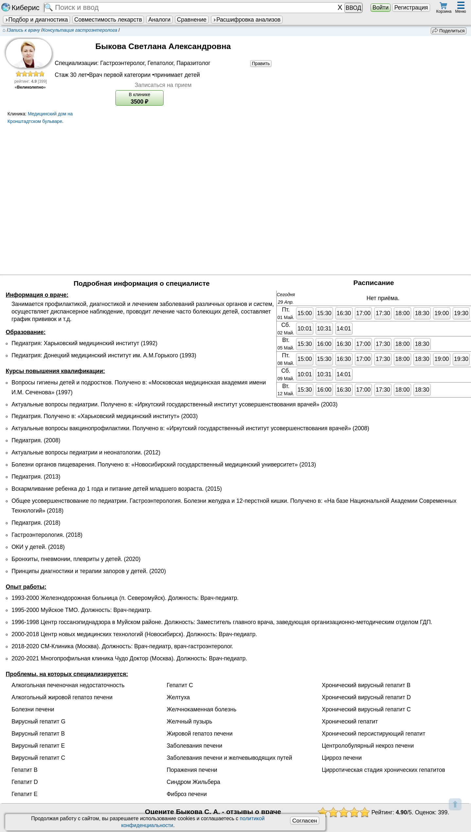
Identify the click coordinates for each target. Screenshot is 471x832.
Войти (381, 7)
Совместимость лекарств (108, 19)
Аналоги (159, 19)
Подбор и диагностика (36, 19)
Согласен (304, 820)
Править (261, 63)
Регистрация (411, 7)
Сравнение (191, 19)
